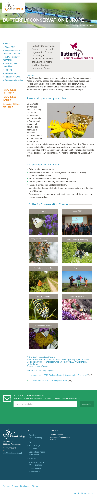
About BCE (10, 47)
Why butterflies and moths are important (12, 52)
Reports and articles (14, 80)
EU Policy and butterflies (10, 64)
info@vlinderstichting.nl (12, 453)
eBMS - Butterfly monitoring (11, 58)
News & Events (11, 73)
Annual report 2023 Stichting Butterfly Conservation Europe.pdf (59, 375)
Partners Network (12, 77)
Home (67, 26)
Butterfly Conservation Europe (83, 26)
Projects (8, 70)
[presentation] (22, 415)
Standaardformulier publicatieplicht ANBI (49, 380)
